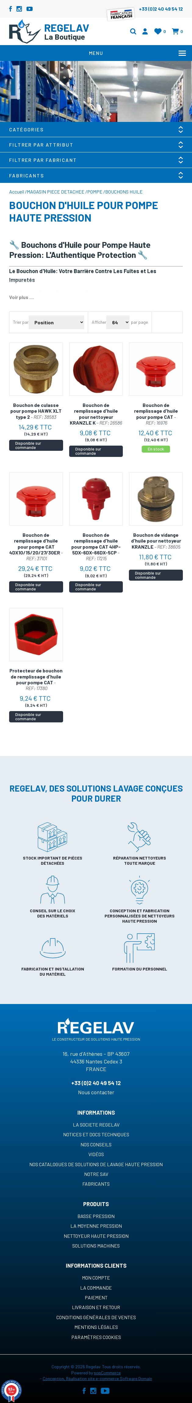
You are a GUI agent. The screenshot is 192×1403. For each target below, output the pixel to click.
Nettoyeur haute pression (96, 1236)
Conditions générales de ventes (96, 1317)
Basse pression (96, 1216)
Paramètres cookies (96, 1337)
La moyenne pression (96, 1226)
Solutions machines (96, 1245)
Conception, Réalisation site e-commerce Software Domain (97, 1378)
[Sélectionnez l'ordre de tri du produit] (56, 322)
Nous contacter (96, 1092)
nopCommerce (107, 1372)
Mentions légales (96, 1327)
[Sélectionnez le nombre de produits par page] (118, 322)
